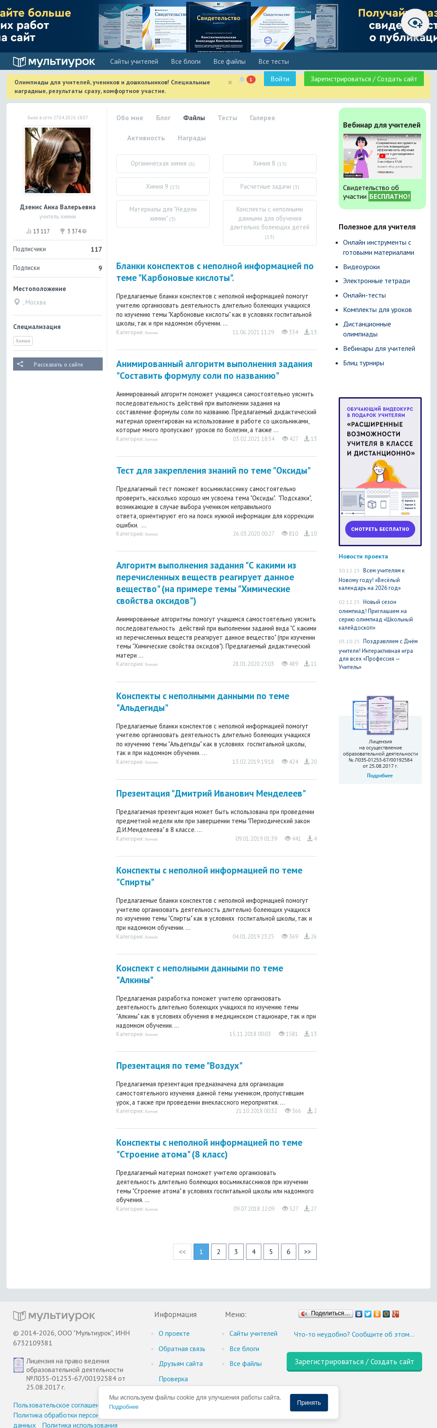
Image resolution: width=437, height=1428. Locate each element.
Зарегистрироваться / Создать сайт (364, 78)
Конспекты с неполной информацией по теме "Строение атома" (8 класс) (209, 1148)
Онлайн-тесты (364, 295)
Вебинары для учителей (379, 348)
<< (182, 1251)
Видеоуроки (361, 266)
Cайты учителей (134, 61)
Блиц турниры (363, 362)
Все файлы (229, 61)
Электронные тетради (376, 280)
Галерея (262, 117)
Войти (280, 78)
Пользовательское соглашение (59, 1404)
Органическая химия (163, 163)
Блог (163, 117)
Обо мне (129, 117)
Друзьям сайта (181, 1363)
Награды (192, 137)
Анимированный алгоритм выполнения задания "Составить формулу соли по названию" (214, 369)
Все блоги (186, 61)
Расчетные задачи (269, 186)
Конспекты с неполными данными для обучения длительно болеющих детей (269, 222)
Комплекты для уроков (377, 309)
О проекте (174, 1333)
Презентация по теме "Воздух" (179, 1065)
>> (307, 1251)
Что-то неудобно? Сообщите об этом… (354, 1334)
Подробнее (124, 1407)
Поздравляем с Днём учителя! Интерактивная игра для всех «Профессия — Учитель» (378, 654)
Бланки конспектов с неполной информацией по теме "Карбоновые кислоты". (215, 272)
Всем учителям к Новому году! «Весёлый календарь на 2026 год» (372, 579)
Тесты (227, 117)
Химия (23, 341)
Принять (309, 1402)
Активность (146, 137)
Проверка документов (177, 1383)
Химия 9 (163, 186)
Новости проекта (363, 556)
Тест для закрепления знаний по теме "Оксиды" (213, 470)
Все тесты (273, 61)
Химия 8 (270, 163)
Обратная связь (182, 1348)
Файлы (194, 117)
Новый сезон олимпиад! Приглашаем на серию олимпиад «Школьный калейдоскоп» (376, 614)
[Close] (230, 82)
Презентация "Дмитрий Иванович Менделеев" (211, 793)
